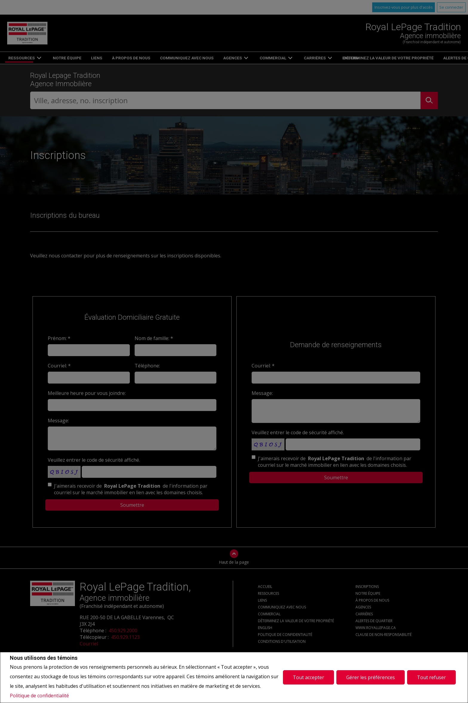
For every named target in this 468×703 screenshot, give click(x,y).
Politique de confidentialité (39, 695)
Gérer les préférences (370, 677)
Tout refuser (431, 677)
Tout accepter (308, 677)
